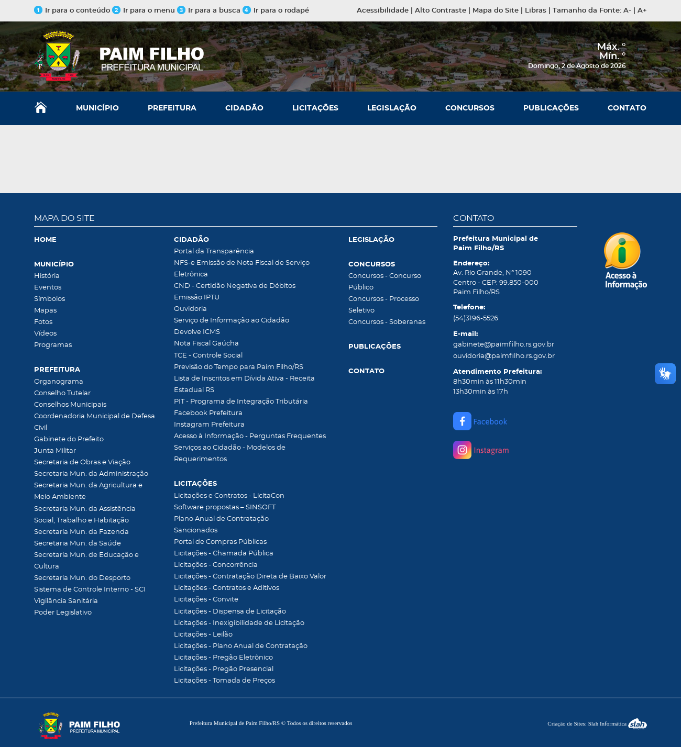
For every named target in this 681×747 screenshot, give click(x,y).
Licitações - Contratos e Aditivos (226, 588)
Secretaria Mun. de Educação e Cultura (86, 561)
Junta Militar (55, 451)
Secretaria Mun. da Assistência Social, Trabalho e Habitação (85, 515)
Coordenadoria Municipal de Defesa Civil (94, 422)
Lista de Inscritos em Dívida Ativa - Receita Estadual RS (244, 384)
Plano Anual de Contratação (221, 519)
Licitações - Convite (206, 599)
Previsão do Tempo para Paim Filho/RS (238, 367)
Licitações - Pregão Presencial (223, 669)
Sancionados (195, 530)
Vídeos (45, 333)
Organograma (58, 381)
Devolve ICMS (197, 332)
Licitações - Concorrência (216, 565)
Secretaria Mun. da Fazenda (81, 532)
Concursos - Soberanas (386, 322)
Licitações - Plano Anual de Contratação (240, 646)
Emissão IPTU (196, 297)
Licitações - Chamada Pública (223, 553)
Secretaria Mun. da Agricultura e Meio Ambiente (88, 491)
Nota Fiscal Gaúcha (206, 343)
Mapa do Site (496, 10)
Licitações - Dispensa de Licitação (230, 611)
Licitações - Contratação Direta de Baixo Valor (250, 576)
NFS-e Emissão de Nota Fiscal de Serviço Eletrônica (242, 269)
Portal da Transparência (214, 251)
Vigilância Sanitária (66, 601)
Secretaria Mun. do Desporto (82, 578)
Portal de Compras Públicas (220, 542)
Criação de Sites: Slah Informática (597, 723)
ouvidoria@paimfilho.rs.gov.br (504, 356)
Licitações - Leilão (203, 634)
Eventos (47, 287)
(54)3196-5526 (475, 318)
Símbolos (49, 299)
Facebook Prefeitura (208, 413)
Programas (53, 345)
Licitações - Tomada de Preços (224, 680)
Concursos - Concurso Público (384, 282)
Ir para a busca (208, 10)
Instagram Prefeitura (209, 424)
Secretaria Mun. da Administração (91, 474)
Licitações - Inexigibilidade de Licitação (239, 623)
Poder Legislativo (63, 612)
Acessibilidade (383, 10)
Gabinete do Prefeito (69, 439)
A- (627, 10)
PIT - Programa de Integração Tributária (241, 401)
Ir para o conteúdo (72, 10)
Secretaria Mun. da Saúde (77, 543)
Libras (535, 10)
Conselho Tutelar (62, 393)
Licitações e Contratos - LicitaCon (229, 496)
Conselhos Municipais (70, 405)
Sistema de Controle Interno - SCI (90, 589)
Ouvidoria (190, 309)
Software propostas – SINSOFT (225, 507)
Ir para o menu (144, 10)
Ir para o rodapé (276, 10)
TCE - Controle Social (208, 355)
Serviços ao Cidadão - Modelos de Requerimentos (229, 453)
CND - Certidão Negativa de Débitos (234, 286)
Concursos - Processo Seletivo (383, 305)
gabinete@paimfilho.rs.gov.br (503, 344)
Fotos (43, 322)
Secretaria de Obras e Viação (82, 462)
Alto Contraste (440, 10)
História (47, 276)
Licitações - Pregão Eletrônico (223, 657)
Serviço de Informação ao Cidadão (231, 320)
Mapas (45, 310)
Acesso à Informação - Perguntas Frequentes (250, 436)
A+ (642, 10)
